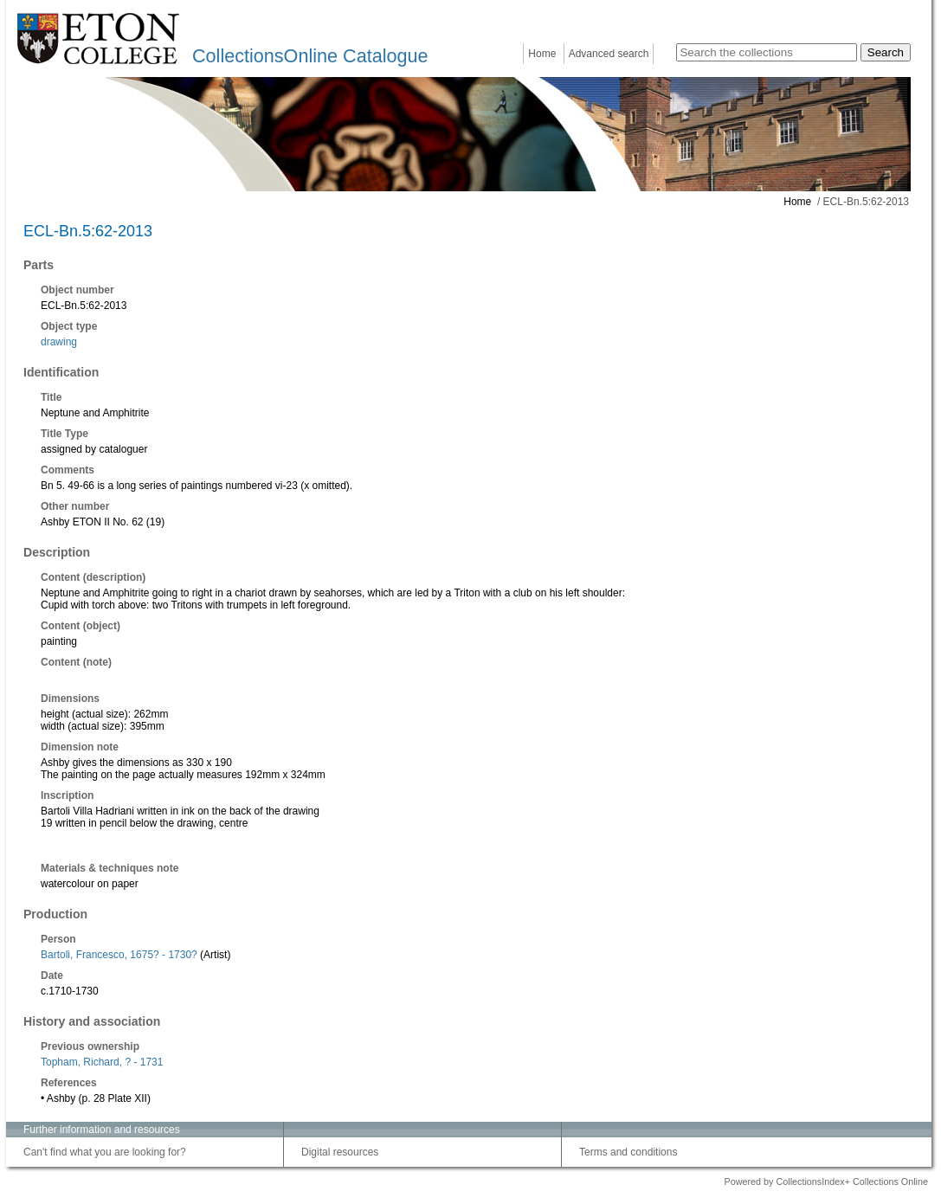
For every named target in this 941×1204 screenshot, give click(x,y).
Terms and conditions (628, 1152)
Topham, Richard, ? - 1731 (102, 1062)
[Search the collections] (766, 52)
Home (542, 54)
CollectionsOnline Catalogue (310, 56)
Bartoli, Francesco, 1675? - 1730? (119, 955)
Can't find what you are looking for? (104, 1152)
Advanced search (609, 54)
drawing (59, 342)
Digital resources (339, 1152)
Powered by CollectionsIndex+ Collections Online (826, 1181)
